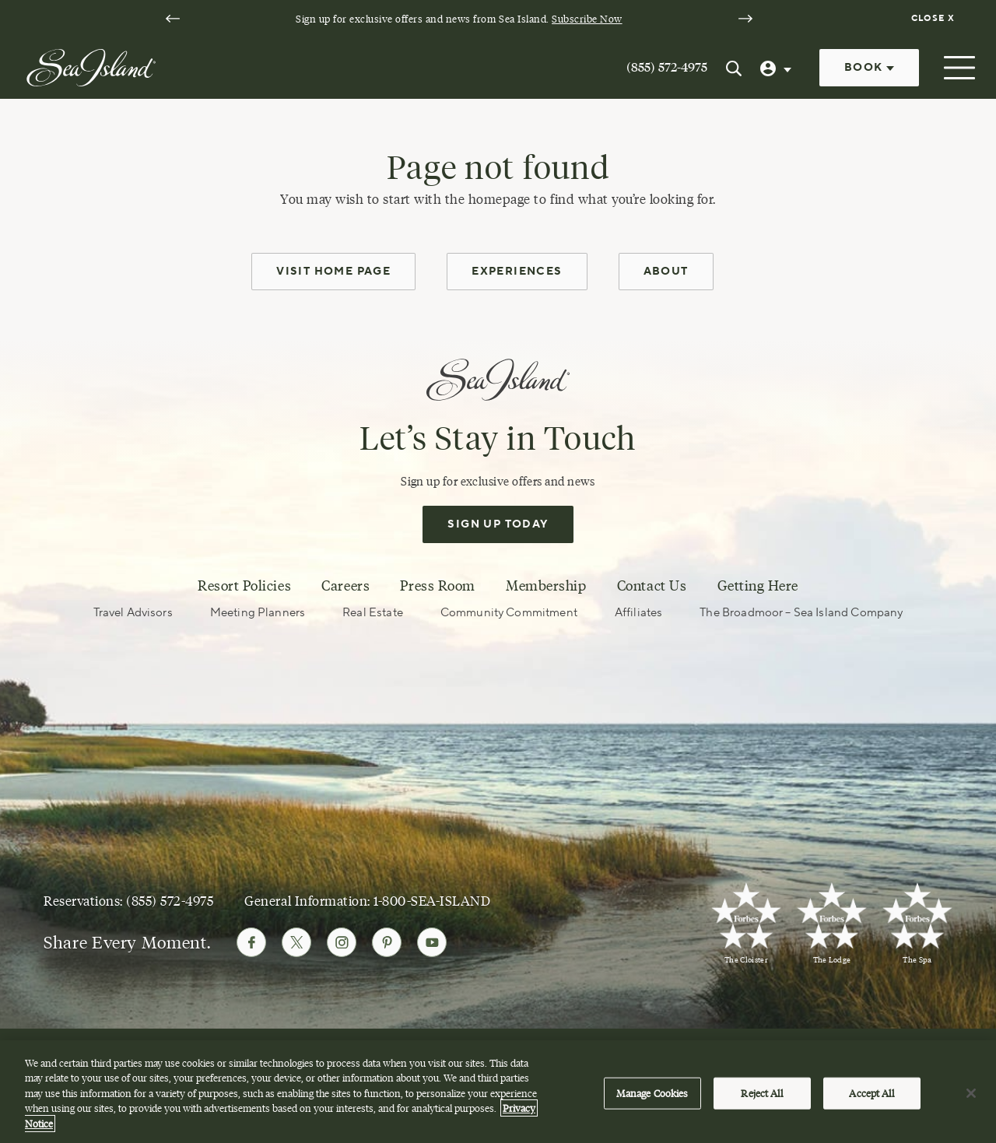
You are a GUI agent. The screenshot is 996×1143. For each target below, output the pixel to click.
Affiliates (639, 612)
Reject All (761, 1098)
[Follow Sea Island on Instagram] (341, 942)
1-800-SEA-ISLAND (432, 900)
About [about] (666, 272)
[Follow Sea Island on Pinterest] (387, 942)
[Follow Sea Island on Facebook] (251, 942)
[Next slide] (745, 18)
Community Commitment (508, 612)
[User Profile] (777, 67)
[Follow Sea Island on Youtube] (432, 942)
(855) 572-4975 (666, 67)
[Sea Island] (91, 66)
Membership (546, 585)
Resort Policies (244, 585)
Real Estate (372, 612)
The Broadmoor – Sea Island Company (801, 612)
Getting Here (757, 585)
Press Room (437, 585)
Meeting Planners (257, 612)
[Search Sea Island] (734, 67)
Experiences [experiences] (517, 272)
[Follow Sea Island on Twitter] (296, 942)
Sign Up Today (497, 524)
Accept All (871, 1098)
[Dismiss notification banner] (935, 19)
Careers (345, 585)
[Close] (971, 1099)
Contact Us (651, 585)
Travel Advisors (133, 612)
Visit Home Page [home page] (333, 272)
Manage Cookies (652, 1098)
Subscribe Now (587, 18)
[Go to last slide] (172, 18)
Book (869, 68)
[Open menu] (957, 67)
